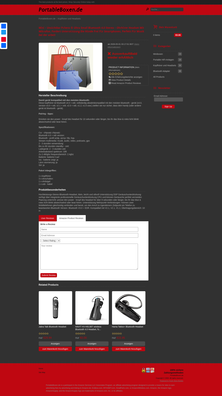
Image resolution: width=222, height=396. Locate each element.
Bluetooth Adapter (161, 71)
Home (41, 368)
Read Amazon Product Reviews (125, 83)
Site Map (42, 372)
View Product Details (120, 80)
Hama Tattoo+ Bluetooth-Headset (127, 326)
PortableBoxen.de (47, 18)
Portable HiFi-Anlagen (163, 60)
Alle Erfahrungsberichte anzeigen (125, 77)
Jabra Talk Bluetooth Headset (52, 326)
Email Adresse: (161, 96)
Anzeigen (55, 343)
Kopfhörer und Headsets (69, 18)
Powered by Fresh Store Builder (171, 381)
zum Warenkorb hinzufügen (55, 349)
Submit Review (49, 275)
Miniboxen (158, 54)
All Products (159, 77)
